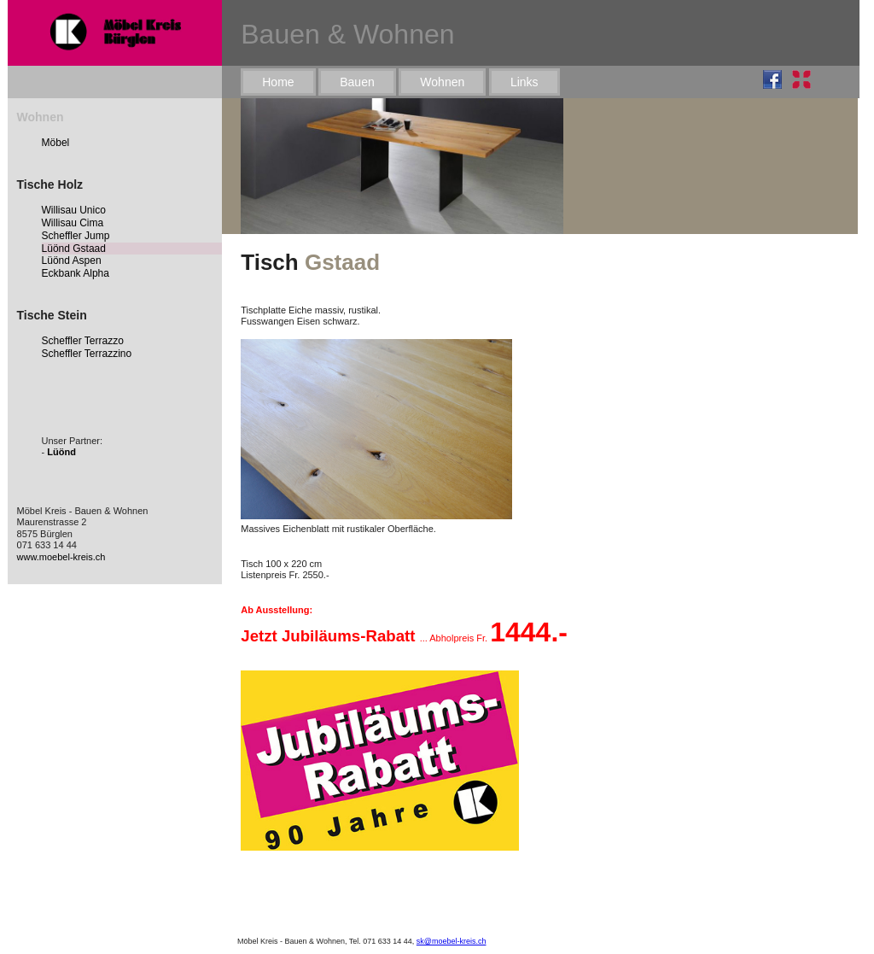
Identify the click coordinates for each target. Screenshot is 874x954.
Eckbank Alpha (75, 273)
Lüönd (61, 452)
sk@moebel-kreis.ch (452, 941)
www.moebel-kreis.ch (61, 557)
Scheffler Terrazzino (87, 354)
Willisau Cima (73, 223)
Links (524, 82)
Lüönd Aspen (72, 260)
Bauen (357, 82)
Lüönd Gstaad (74, 249)
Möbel (56, 143)
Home (278, 82)
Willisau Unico (74, 210)
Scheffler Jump (76, 236)
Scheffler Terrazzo (83, 341)
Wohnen (442, 82)
